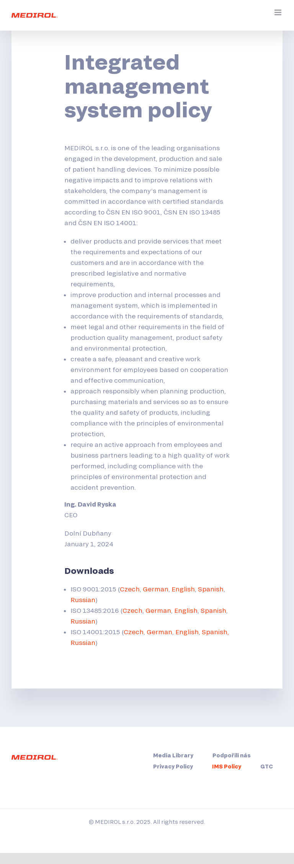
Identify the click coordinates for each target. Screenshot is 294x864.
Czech (130, 589)
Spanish (211, 589)
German (155, 589)
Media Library (173, 755)
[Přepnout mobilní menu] (278, 12)
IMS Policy (226, 766)
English (183, 589)
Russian (82, 599)
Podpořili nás (231, 755)
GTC (266, 766)
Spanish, (215, 631)
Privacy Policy (173, 766)
